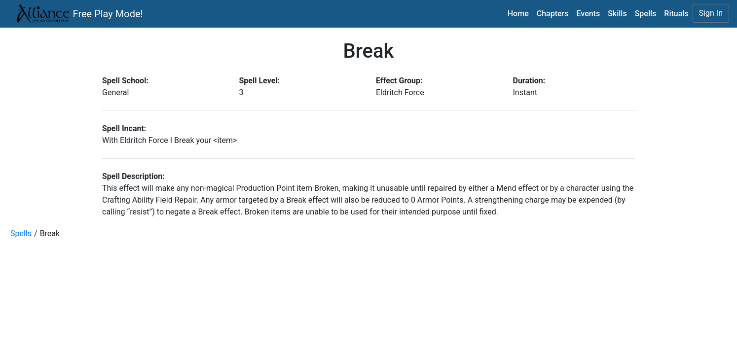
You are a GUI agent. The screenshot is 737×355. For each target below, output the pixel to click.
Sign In (711, 13)
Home (518, 13)
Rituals (676, 13)
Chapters (553, 13)
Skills (617, 13)
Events (588, 13)
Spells (646, 13)
